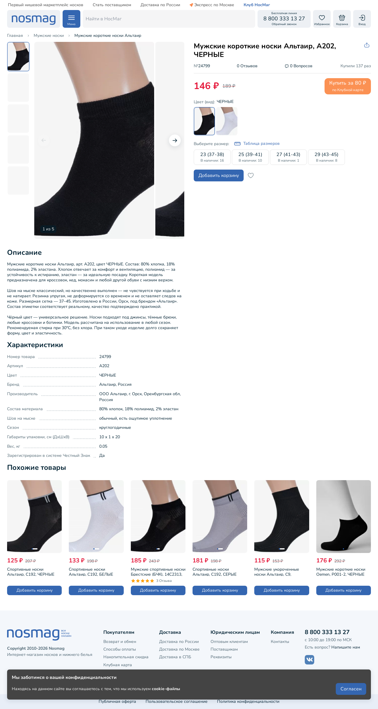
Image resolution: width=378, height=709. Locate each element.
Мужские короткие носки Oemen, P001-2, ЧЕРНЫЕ (340, 571)
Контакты (280, 641)
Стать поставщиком (112, 5)
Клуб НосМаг (257, 5)
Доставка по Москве (179, 649)
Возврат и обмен (119, 641)
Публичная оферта (117, 701)
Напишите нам (345, 647)
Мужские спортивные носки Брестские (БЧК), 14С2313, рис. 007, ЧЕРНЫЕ (158, 571)
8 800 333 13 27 (327, 632)
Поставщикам (224, 649)
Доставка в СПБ (175, 657)
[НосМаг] (33, 19)
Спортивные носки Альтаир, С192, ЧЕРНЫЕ (30, 571)
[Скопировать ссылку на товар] (367, 45)
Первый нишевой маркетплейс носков (45, 5)
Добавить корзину (218, 175)
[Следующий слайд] (175, 140)
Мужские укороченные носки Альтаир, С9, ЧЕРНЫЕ (276, 571)
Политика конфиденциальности (248, 701)
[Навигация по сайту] (71, 19)
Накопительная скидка (126, 657)
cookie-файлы (166, 689)
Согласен (350, 689)
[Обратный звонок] (284, 19)
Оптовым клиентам (229, 641)
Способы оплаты (119, 649)
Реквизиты (221, 657)
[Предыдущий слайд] (44, 140)
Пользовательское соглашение (177, 701)
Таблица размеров (257, 143)
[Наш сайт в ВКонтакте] (309, 659)
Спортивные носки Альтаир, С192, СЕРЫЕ (215, 571)
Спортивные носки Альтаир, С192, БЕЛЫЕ (91, 571)
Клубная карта (117, 665)
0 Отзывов (247, 66)
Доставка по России (160, 5)
